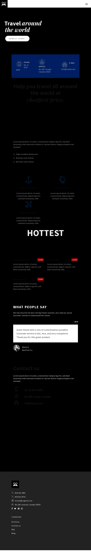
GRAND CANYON (19, 289)
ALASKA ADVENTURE (21, 269)
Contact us (16, 526)
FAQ (13, 529)
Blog (14, 533)
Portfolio (16, 522)
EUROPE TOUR (53, 269)
